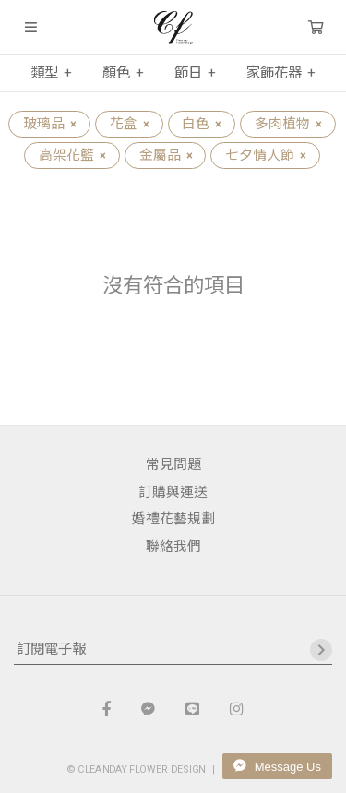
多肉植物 (288, 123)
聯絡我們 (173, 546)
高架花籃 (72, 155)
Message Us (277, 766)
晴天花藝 (173, 27)
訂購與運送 (173, 492)
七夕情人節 (265, 155)
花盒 (129, 123)
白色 (201, 123)
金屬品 (165, 155)
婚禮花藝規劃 (173, 519)
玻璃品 (49, 123)
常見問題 (173, 464)
